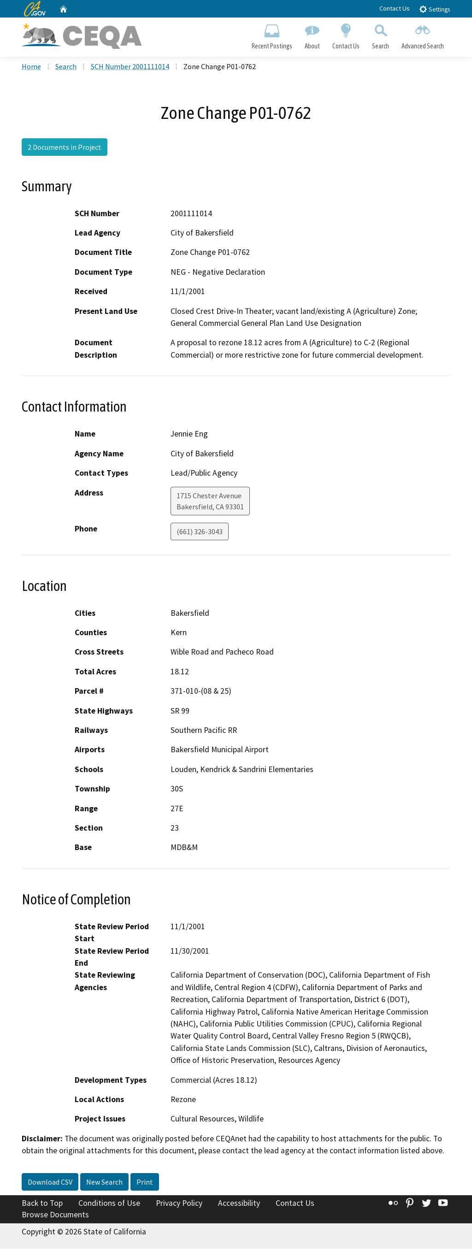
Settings (434, 9)
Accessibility (239, 1205)
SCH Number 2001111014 (130, 68)
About (312, 35)
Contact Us (394, 8)
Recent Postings (271, 35)
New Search (104, 1183)
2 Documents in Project (64, 148)
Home (31, 68)
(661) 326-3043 (200, 533)
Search (380, 35)
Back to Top (42, 1205)
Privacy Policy (179, 1205)
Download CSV (50, 1183)
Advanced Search (423, 35)
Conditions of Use (109, 1205)
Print (144, 1183)
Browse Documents (55, 1217)
